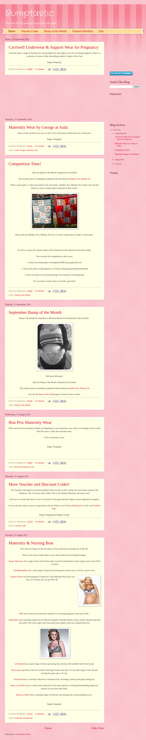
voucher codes (20, 526)
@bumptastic (76, 505)
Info (101, 31)
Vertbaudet (18, 679)
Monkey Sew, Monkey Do (80, 179)
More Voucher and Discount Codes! (39, 484)
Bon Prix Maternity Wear (30, 422)
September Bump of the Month (35, 312)
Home (11, 31)
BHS (21, 613)
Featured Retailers (82, 31)
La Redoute (19, 664)
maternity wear (32, 150)
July (117, 164)
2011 (115, 130)
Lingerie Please (16, 577)
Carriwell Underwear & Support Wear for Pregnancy (54, 47)
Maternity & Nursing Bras (31, 543)
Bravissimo (16, 670)
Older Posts (97, 728)
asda (16, 150)
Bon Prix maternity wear (24, 467)
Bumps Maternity (16, 561)
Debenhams (13, 620)
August (118, 160)
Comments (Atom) (23, 734)
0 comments (40, 69)
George (22, 150)
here (16, 499)
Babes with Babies (18, 685)
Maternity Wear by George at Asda (38, 127)
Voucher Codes (29, 31)
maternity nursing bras (23, 718)
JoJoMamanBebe (20, 570)
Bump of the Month (55, 31)
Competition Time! (25, 163)
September (119, 133)
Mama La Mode (22, 695)
